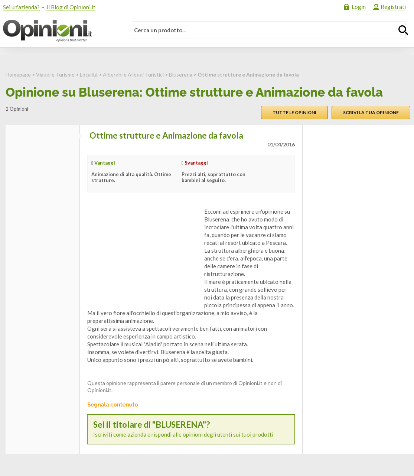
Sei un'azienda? (21, 7)
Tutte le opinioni (294, 112)
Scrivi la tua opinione (371, 112)
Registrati (393, 6)
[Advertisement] (143, 254)
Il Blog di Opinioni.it (70, 7)
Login (359, 6)
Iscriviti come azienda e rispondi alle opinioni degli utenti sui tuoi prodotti (191, 429)
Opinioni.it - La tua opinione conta (60, 31)
